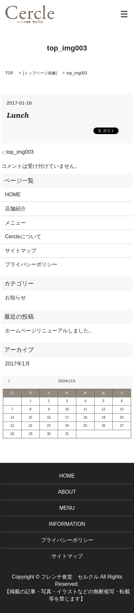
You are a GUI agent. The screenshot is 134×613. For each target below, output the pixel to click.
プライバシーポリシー (31, 264)
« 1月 (10, 381)
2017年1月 (17, 363)
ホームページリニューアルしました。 (49, 330)
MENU (67, 508)
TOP (9, 73)
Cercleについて (23, 236)
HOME (13, 194)
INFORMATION (67, 524)
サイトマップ (20, 250)
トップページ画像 (40, 73)
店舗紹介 (15, 208)
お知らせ (15, 297)
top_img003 (20, 152)
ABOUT (67, 492)
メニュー (15, 223)
